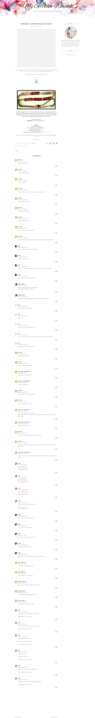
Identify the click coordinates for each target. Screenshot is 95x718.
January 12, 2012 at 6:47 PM (22, 563)
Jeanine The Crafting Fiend (24, 371)
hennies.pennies (21, 581)
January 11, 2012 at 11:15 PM (22, 275)
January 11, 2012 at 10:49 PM (22, 170)
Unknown (20, 159)
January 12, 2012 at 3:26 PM (22, 525)
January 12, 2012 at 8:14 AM (22, 401)
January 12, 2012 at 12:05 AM (22, 296)
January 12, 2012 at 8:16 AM (22, 423)
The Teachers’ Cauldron (23, 468)
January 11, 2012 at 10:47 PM (22, 161)
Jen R (19, 463)
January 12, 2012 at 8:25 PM (22, 582)
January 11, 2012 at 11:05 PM (22, 237)
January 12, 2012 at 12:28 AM (22, 334)
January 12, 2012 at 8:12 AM (22, 372)
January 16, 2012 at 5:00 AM (22, 636)
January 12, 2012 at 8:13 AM (22, 392)
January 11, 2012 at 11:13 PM (22, 266)
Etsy (43, 130)
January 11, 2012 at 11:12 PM (22, 247)
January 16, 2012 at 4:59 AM (22, 611)
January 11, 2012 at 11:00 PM (22, 199)
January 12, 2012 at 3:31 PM (22, 554)
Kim (19, 304)
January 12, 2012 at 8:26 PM (22, 592)
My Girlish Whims (47, 6)
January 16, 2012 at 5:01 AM (22, 667)
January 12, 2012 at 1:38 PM (22, 464)
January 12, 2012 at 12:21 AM (22, 306)
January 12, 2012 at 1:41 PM (22, 502)
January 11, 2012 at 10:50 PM (22, 180)
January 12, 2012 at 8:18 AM (22, 453)
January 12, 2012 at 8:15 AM (22, 411)
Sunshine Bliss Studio (45, 132)
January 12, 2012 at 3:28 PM (22, 535)
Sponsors (25, 145)
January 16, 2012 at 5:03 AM (22, 679)
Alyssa (19, 514)
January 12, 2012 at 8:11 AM (22, 353)
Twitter (41, 129)
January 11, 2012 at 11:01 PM (22, 209)
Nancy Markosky (21, 562)
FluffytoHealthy (21, 284)
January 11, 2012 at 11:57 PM (22, 285)
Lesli (19, 610)
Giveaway (20, 145)
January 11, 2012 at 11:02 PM (22, 218)
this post (33, 71)
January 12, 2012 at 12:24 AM (22, 325)
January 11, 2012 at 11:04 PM (22, 228)
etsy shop (27, 71)
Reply (56, 166)
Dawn (19, 245)
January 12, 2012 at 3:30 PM (22, 544)
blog (23, 71)
